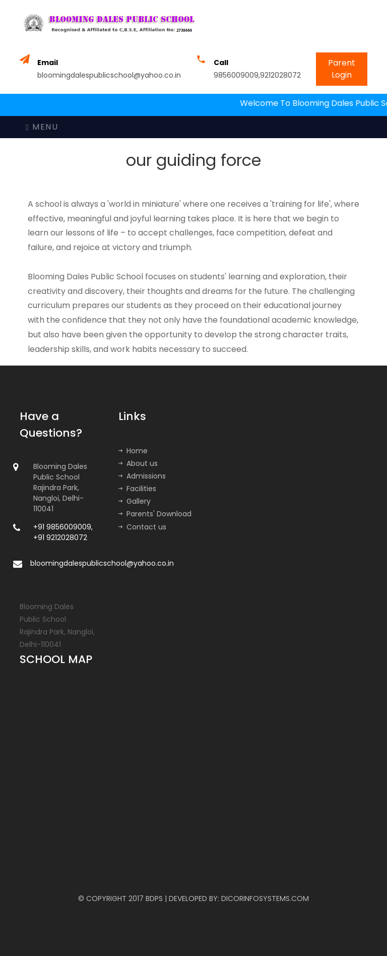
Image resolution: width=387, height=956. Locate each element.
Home (133, 451)
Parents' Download (154, 514)
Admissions (142, 476)
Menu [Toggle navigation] (42, 127)
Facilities (137, 489)
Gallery (134, 501)
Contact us (142, 527)
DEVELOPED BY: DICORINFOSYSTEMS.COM (239, 898)
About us (138, 463)
